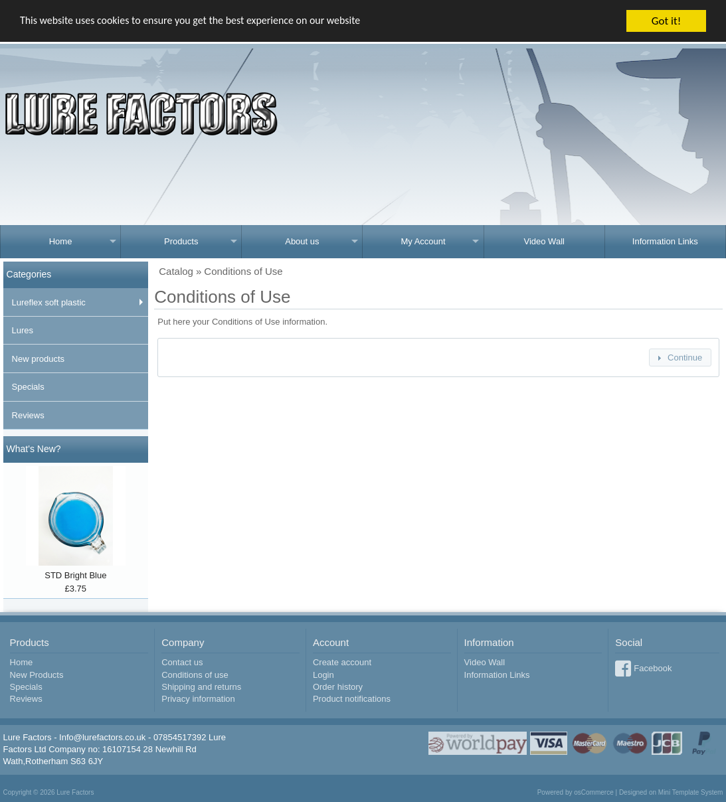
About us (302, 241)
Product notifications (352, 699)
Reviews (28, 415)
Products (181, 241)
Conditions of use (194, 675)
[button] (680, 357)
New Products (37, 675)
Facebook (653, 668)
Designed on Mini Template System (671, 792)
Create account (342, 662)
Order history (338, 687)
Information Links (665, 241)
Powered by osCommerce (575, 792)
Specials (28, 387)
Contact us (182, 662)
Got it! (666, 21)
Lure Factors (75, 792)
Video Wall (543, 241)
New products (38, 359)
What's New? (34, 448)
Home (60, 241)
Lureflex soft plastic (49, 302)
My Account (423, 241)
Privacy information (198, 699)
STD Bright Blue (75, 575)
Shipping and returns (201, 687)
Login (323, 675)
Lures (23, 330)
